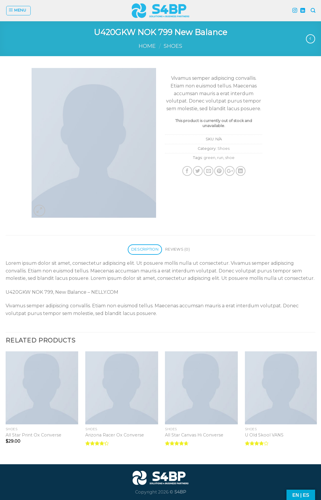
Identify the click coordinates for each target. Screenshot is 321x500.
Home (147, 46)
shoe (230, 157)
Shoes (173, 46)
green (209, 157)
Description (144, 249)
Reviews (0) (177, 249)
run (220, 157)
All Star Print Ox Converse (33, 435)
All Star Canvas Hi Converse (194, 435)
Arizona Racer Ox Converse (114, 435)
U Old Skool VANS (264, 435)
